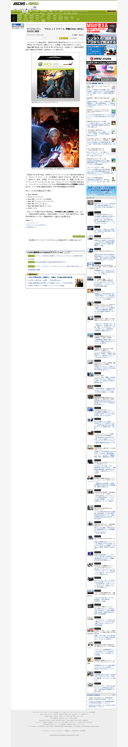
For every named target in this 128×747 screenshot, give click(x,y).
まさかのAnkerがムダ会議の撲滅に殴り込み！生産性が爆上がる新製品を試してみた (101, 143)
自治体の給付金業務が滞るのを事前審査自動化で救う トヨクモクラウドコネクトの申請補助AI (98, 162)
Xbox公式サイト (32, 227)
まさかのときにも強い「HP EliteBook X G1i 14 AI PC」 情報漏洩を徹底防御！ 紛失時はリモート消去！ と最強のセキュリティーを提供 (105, 469)
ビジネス (32, 3)
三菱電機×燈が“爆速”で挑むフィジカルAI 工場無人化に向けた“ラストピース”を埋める (105, 341)
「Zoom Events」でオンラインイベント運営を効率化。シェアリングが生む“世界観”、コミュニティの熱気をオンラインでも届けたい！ (104, 499)
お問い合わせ (75, 730)
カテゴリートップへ (79, 236)
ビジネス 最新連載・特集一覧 (95, 83)
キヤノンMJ (25, 21)
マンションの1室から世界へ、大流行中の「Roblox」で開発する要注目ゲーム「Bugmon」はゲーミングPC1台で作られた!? (105, 354)
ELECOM (20, 17)
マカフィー (19, 21)
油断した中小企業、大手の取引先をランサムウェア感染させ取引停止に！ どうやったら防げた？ (104, 637)
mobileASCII (69, 724)
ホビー (56, 11)
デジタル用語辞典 (62, 724)
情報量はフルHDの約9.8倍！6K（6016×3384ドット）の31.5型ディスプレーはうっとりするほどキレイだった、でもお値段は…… (104, 296)
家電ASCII (28, 13)
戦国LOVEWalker (95, 726)
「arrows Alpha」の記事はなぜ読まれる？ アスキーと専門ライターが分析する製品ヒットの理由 (104, 390)
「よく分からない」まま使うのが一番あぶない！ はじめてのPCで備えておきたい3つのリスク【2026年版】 (104, 622)
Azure (37, 19)
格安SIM (22, 13)
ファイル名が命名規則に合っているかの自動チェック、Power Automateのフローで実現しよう (101, 116)
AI (17, 11)
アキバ (69, 11)
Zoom (78, 19)
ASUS (54, 15)
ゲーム (86, 11)
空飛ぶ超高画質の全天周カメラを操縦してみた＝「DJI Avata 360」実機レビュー (56, 283)
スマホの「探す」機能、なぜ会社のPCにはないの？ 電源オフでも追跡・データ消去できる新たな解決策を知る (104, 379)
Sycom (37, 15)
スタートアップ (79, 11)
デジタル (36, 11)
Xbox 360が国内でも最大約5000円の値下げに (50, 262)
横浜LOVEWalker (50, 726)
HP (60, 15)
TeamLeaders (50, 13)
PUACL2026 (74, 13)
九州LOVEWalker (77, 726)
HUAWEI (61, 17)
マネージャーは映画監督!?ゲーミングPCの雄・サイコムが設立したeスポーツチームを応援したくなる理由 (104, 652)
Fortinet (66, 19)
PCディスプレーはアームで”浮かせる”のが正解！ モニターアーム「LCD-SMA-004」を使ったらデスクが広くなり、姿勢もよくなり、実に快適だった (104, 584)
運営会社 (67, 730)
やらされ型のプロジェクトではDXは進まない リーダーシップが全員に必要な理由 (104, 284)
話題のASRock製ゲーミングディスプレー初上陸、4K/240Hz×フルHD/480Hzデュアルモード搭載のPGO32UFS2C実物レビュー (104, 557)
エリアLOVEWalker (40, 726)
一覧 (57, 38)
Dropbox (49, 19)
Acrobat (26, 19)
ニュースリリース (32, 223)
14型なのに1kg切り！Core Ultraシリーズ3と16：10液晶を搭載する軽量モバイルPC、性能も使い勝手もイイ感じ (104, 242)
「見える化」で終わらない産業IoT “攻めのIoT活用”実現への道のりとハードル (104, 231)
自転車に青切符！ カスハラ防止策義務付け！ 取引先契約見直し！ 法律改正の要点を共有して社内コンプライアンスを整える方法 (101, 104)
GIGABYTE (37, 17)
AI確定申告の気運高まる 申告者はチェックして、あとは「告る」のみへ (98, 181)
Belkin (72, 17)
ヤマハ (72, 19)
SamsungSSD (41, 17)
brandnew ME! (43, 21)
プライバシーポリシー (58, 730)
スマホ (73, 11)
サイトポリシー (46, 730)
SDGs (64, 13)
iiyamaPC (31, 15)
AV (65, 11)
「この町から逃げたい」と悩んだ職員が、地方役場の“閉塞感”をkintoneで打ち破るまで (98, 125)
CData (54, 19)
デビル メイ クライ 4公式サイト (37, 225)
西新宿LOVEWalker (59, 726)
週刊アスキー (43, 13)
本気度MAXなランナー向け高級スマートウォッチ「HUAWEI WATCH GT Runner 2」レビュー (105, 667)
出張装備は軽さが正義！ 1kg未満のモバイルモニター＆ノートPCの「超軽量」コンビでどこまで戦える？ (104, 677)
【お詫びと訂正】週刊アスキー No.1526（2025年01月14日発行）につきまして (101, 706)
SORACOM (58, 720)
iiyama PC (61, 714)
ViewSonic (66, 17)
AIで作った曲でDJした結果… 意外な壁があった (45, 280)
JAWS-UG (51, 716)
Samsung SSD (42, 720)
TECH (30, 11)
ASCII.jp (19, 3)
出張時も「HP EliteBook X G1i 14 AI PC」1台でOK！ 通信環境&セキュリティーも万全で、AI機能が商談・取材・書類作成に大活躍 (104, 454)
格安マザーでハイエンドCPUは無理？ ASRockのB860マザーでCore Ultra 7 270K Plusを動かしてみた (105, 206)
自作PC (61, 11)
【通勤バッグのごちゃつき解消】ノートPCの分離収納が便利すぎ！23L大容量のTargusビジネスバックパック (104, 310)
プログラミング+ (58, 13)
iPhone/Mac (44, 11)
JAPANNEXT (31, 21)
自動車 (51, 11)
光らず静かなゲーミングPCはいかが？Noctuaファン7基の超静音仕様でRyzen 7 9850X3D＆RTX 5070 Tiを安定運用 (104, 611)
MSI (49, 15)
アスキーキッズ (14, 13)
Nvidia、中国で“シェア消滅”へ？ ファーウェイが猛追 (46, 285)
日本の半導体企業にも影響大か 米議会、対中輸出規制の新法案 (50, 277)
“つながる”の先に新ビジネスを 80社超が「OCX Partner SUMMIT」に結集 (104, 599)
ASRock (49, 17)
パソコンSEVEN (43, 15)
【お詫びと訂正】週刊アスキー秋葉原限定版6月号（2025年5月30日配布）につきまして (101, 702)
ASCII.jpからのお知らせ (93, 695)
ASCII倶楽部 (111, 11)
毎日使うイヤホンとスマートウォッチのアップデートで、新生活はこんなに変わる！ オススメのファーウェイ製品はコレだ (105, 571)
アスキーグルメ (35, 13)
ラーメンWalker (32, 726)
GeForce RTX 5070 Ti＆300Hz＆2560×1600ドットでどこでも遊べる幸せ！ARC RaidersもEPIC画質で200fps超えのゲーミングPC (105, 257)
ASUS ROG (31, 17)
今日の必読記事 (46, 724)
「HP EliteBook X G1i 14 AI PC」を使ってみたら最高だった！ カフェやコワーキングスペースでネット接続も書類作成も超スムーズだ (105, 440)
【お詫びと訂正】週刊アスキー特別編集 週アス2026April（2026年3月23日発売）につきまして (101, 698)
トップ (13, 11)
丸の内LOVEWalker (86, 726)
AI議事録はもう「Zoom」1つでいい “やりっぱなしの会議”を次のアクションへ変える (104, 272)
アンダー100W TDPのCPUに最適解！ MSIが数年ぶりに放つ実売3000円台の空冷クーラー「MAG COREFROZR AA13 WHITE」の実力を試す (104, 515)
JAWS (19, 19)
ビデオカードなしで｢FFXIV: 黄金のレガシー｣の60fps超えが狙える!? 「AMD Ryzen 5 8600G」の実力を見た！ (104, 688)
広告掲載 (82, 730)
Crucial (54, 17)
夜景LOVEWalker (68, 726)
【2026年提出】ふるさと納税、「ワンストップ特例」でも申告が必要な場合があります (98, 133)
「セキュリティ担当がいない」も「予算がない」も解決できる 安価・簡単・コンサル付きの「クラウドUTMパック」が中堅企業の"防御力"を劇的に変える (104, 327)
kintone (31, 19)
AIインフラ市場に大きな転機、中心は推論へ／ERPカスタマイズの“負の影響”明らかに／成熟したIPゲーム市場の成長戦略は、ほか (101, 92)
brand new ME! (74, 718)
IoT (20, 11)
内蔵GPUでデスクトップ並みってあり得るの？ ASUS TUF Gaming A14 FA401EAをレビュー (105, 368)
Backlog (61, 19)
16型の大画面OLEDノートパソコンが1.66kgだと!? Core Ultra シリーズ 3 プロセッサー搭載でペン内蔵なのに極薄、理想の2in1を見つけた (105, 545)
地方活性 (69, 13)
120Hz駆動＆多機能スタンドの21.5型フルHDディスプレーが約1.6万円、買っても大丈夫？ (104, 413)
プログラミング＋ (73, 722)
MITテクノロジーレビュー (79, 724)
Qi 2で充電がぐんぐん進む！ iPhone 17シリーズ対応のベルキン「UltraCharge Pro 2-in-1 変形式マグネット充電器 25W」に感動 (104, 425)
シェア (44, 37)
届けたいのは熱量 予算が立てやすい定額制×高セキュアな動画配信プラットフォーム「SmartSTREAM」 (104, 530)
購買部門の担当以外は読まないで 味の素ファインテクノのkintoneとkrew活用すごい (105, 402)
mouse (25, 15)
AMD (25, 17)
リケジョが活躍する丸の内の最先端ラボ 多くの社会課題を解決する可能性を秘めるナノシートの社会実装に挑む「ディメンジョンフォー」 (100, 172)
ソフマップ (37, 21)
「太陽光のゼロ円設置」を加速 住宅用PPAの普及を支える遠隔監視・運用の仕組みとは (104, 485)
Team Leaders (65, 722)
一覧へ (113, 694)
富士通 (19, 15)
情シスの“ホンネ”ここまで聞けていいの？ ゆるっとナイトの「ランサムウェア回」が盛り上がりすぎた (101, 154)
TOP (34, 712)
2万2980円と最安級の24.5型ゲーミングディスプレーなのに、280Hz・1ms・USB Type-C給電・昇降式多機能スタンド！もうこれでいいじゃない (104, 219)
